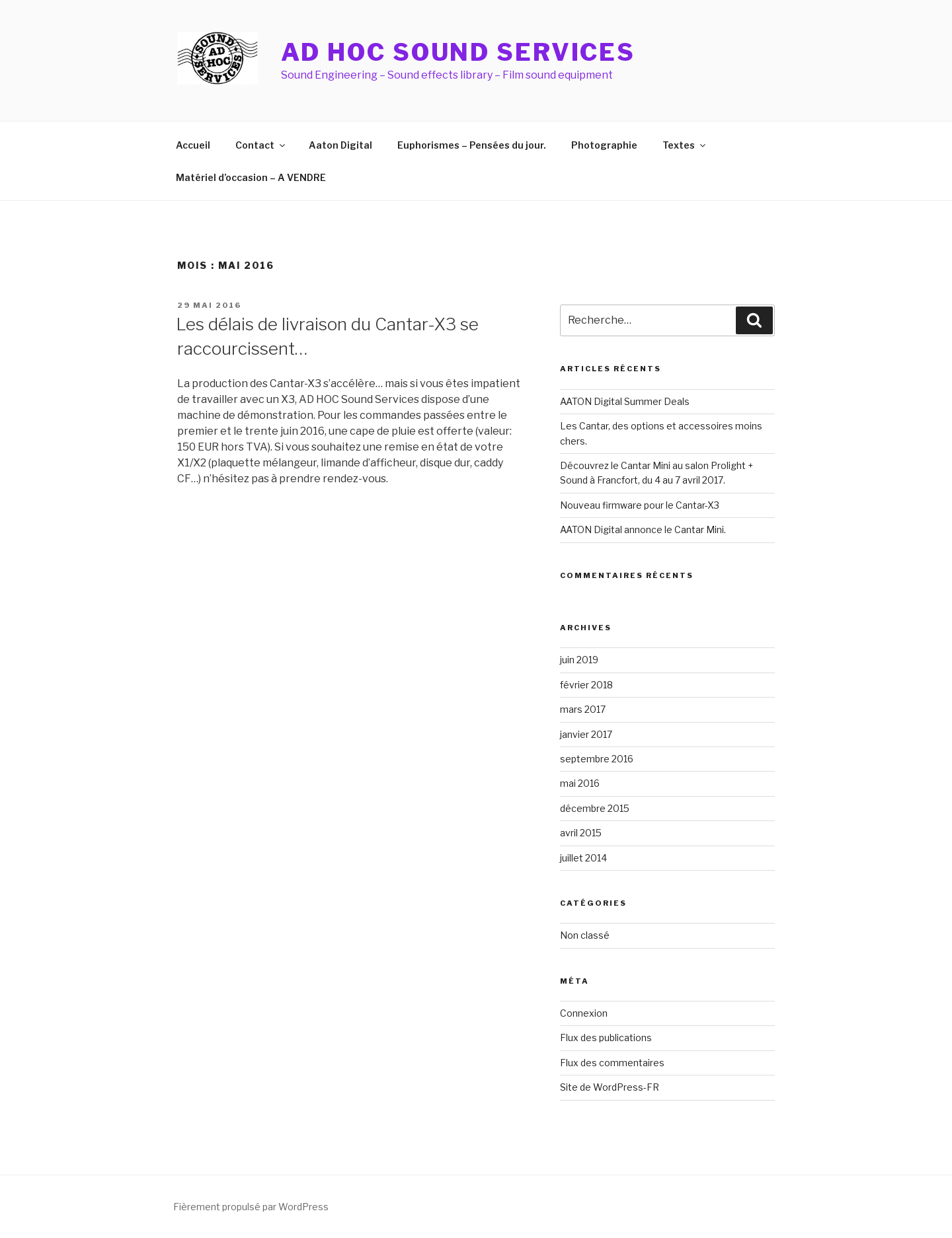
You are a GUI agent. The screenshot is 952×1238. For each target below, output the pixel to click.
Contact (261, 145)
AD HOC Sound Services (458, 52)
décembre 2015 (594, 808)
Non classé (585, 935)
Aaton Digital (340, 145)
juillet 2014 (583, 857)
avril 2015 (581, 832)
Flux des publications (606, 1037)
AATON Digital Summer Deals (625, 401)
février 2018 (586, 684)
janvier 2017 (586, 734)
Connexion (584, 1013)
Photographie (604, 145)
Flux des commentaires (612, 1062)
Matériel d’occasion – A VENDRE (251, 177)
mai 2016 (580, 783)
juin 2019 (579, 659)
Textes (684, 145)
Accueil (193, 145)
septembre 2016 (596, 758)
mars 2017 (583, 709)
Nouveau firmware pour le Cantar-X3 (639, 505)
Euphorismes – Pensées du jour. (471, 145)
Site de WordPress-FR (609, 1087)
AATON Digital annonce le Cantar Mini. (643, 529)
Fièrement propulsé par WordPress (251, 1206)
